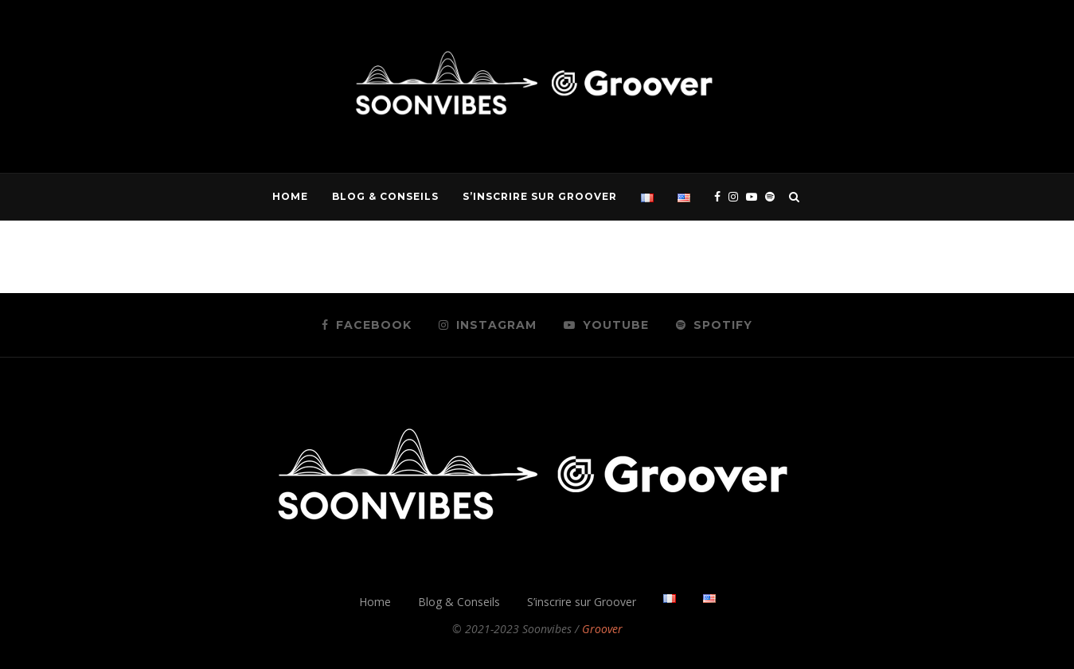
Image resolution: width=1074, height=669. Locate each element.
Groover (602, 628)
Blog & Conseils (385, 196)
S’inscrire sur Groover (540, 196)
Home (290, 196)
